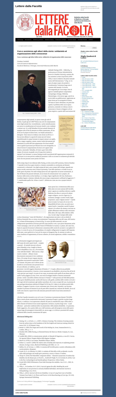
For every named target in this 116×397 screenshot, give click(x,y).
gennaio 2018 (85, 106)
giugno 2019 (85, 93)
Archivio (91, 39)
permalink (52, 381)
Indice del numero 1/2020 (87, 79)
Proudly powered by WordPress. (89, 392)
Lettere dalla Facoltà (28, 6)
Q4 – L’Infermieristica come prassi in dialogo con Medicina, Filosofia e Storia (90, 114)
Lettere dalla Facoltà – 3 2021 (88, 85)
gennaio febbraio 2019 (87, 96)
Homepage (20, 39)
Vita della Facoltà (82, 39)
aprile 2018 (84, 105)
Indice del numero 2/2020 (87, 80)
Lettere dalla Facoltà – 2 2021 (88, 83)
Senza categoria (38, 381)
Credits (83, 77)
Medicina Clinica (49, 39)
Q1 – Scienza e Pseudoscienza (88, 122)
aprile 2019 (84, 95)
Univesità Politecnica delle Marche (88, 127)
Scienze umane (72, 39)
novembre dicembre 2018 (87, 98)
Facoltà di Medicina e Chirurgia (88, 129)
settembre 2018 (85, 101)
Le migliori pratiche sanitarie (24, 46)
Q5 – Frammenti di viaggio (88, 111)
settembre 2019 (85, 92)
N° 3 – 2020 (83, 53)
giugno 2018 (85, 103)
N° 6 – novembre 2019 (87, 90)
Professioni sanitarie (60, 39)
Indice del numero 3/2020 (87, 82)
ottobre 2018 (85, 100)
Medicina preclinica (38, 39)
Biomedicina (28, 39)
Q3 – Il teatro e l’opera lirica (88, 118)
